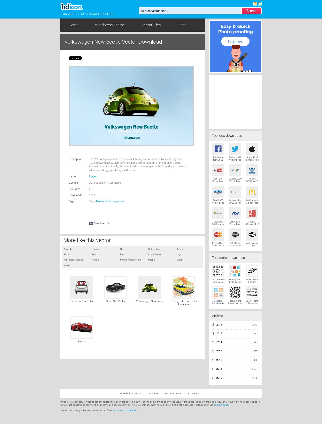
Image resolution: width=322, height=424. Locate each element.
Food (94, 254)
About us (154, 393)
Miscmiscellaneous (73, 259)
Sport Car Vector (115, 301)
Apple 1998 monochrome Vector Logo (252, 159)
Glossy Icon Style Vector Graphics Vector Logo (235, 283)
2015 (237, 333)
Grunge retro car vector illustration (184, 303)
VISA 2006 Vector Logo (235, 222)
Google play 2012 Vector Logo (235, 202)
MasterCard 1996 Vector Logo (218, 245)
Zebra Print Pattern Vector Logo (235, 303)
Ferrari (82, 341)
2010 (237, 378)
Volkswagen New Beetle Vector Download (113, 42)
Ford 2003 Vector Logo (218, 201)
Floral (67, 254)
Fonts (181, 25)
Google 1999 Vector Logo (235, 179)
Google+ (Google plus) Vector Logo (252, 224)
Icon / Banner (155, 254)
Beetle (100, 201)
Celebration (154, 249)
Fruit (122, 254)
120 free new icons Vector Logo (218, 282)
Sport (179, 259)
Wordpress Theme (110, 25)
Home (73, 25)
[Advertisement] (117, 152)
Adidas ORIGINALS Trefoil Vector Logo (252, 182)
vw (122, 201)
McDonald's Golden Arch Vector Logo (252, 202)
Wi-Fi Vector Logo (252, 244)
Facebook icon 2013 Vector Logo (218, 159)
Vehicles (68, 265)
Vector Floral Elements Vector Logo (252, 303)
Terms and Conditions (125, 410)
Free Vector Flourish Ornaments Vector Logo (252, 283)
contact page (221, 404)
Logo (178, 254)
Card (122, 249)
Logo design (192, 393)
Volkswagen (112, 201)
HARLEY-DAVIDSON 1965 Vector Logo (235, 247)
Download (102, 223)
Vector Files (151, 25)
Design (179, 249)
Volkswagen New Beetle (149, 301)
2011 (237, 369)
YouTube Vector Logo (218, 179)
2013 (237, 351)
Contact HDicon (172, 393)
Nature (95, 259)
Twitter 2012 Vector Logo (235, 158)
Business (96, 249)
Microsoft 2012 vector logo (218, 224)
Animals (68, 249)
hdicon (93, 176)
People (151, 259)
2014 (237, 342)
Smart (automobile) (81, 301)
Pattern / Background (130, 259)
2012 (237, 360)
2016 (237, 325)
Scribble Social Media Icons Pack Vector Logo (218, 304)
